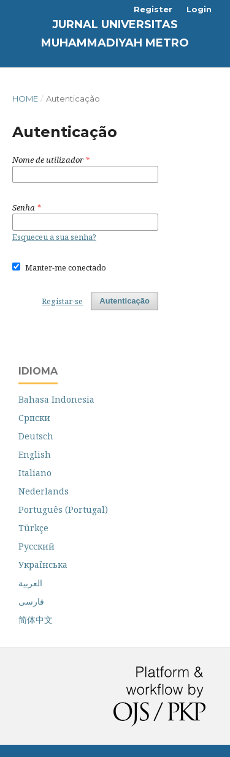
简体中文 (35, 619)
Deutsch (35, 436)
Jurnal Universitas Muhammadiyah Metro (115, 34)
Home (25, 98)
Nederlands (43, 491)
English (34, 454)
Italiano (35, 473)
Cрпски (34, 417)
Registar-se (62, 301)
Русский (36, 546)
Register (153, 9)
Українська (42, 564)
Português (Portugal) (63, 509)
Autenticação (124, 300)
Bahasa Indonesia (56, 399)
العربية (30, 583)
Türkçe (33, 528)
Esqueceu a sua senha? (54, 236)
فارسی (31, 601)
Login (199, 9)
